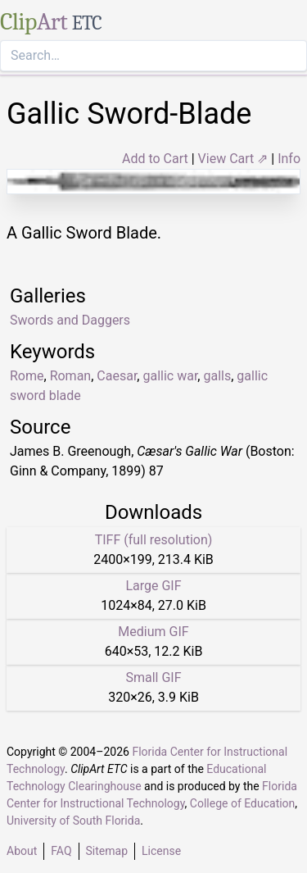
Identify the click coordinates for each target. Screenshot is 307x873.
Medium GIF (153, 631)
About (22, 850)
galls (217, 376)
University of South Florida (73, 820)
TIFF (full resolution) (154, 540)
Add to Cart (155, 158)
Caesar (117, 376)
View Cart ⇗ (233, 158)
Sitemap (107, 850)
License (161, 850)
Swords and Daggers (70, 320)
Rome (27, 376)
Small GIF (153, 677)
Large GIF (153, 585)
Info (289, 158)
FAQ (61, 850)
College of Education (243, 803)
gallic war (169, 376)
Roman (71, 376)
